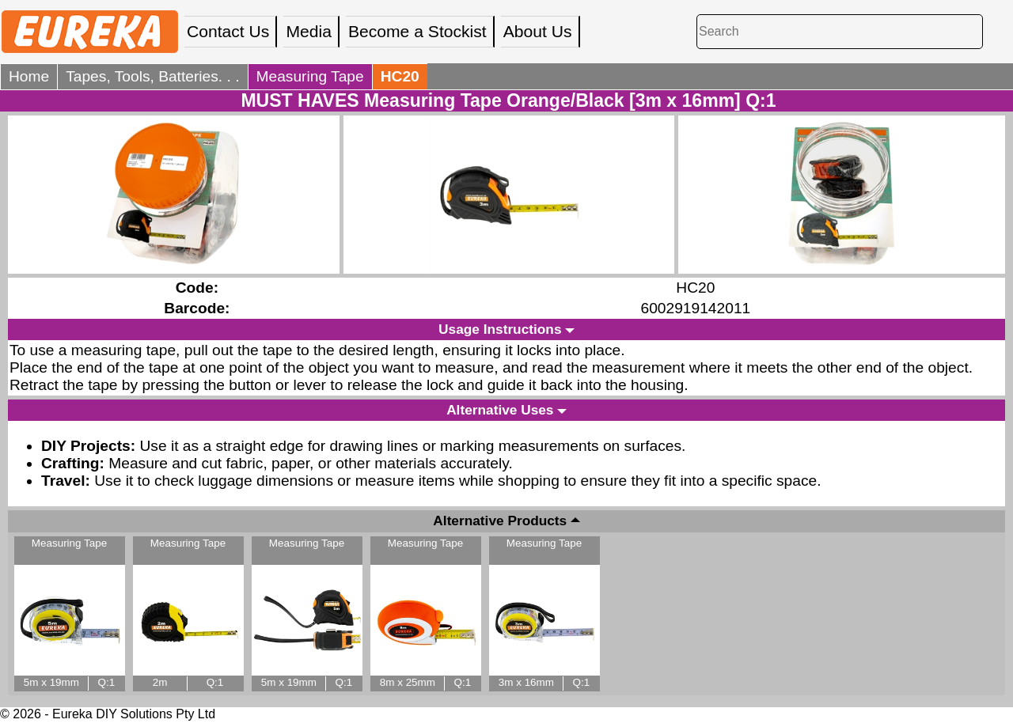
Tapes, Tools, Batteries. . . (152, 76)
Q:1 (107, 682)
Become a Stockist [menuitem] (417, 31)
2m (160, 682)
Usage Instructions (499, 329)
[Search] (839, 31)
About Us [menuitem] (537, 31)
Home (29, 76)
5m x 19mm (51, 682)
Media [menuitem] (309, 31)
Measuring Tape (310, 76)
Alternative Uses (499, 410)
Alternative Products (500, 521)
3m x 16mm (526, 682)
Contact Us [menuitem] (228, 31)
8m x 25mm (407, 682)
